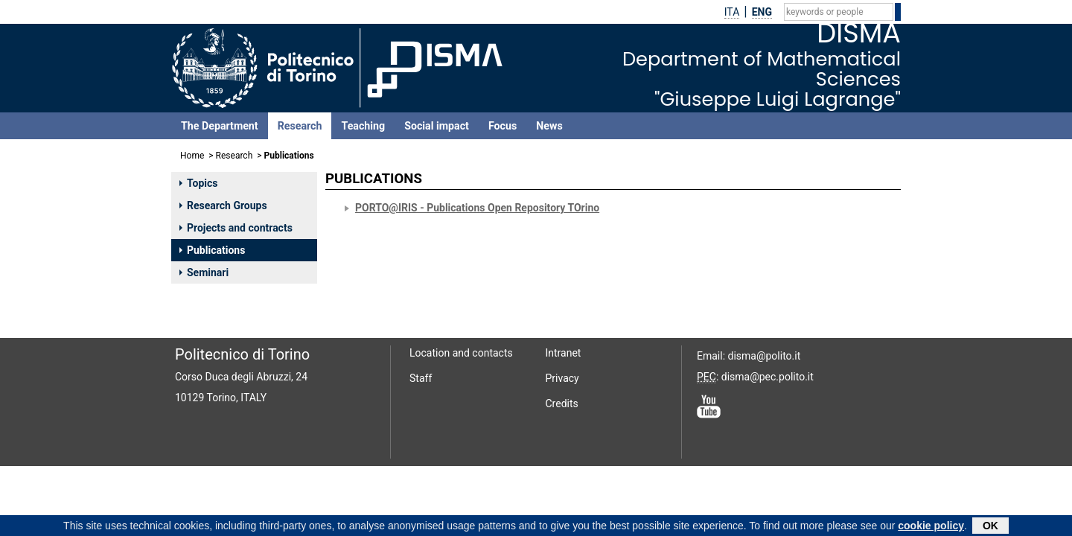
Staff (420, 378)
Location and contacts (461, 353)
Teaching (363, 126)
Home (192, 155)
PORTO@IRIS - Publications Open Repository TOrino (477, 208)
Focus (502, 126)
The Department (219, 126)
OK (990, 527)
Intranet (563, 353)
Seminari (204, 272)
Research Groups (223, 205)
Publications (212, 250)
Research (300, 126)
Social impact (436, 126)
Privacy (562, 378)
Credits (562, 403)
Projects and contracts (236, 228)
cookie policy (931, 527)
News (549, 126)
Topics (198, 183)
